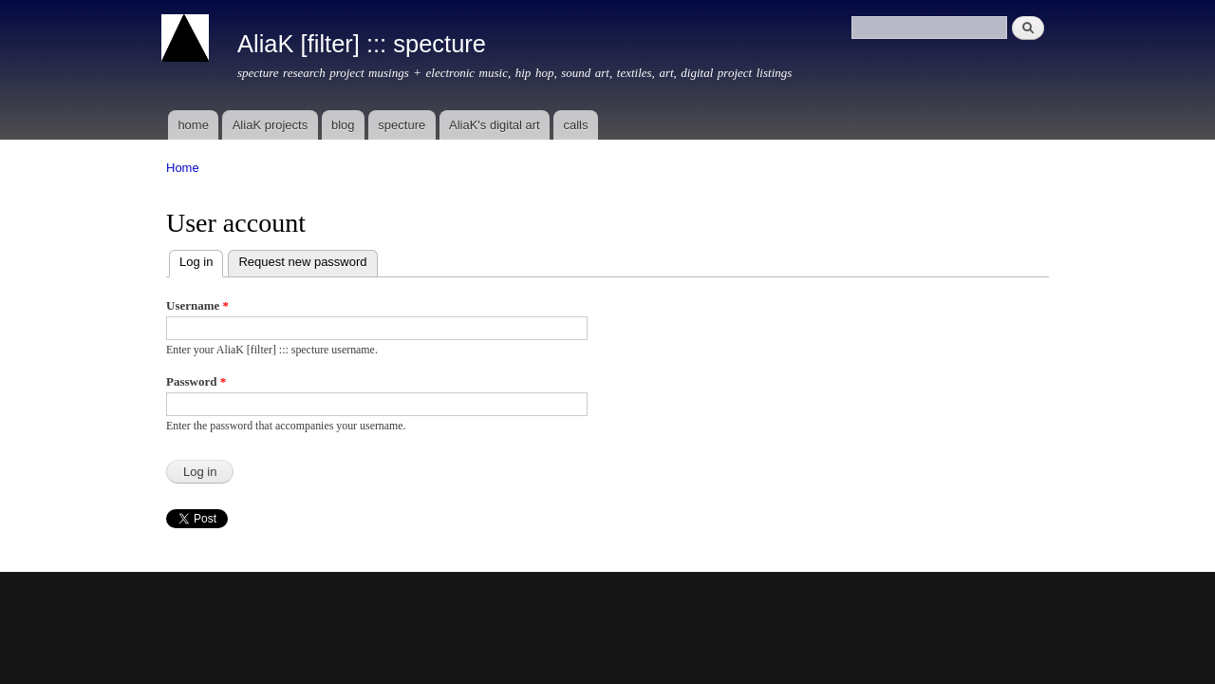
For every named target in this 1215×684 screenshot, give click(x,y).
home (193, 125)
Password (196, 381)
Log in (201, 260)
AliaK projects (270, 125)
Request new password (302, 262)
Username (197, 305)
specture (401, 125)
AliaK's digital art (494, 125)
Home (182, 168)
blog (343, 125)
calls (575, 125)
